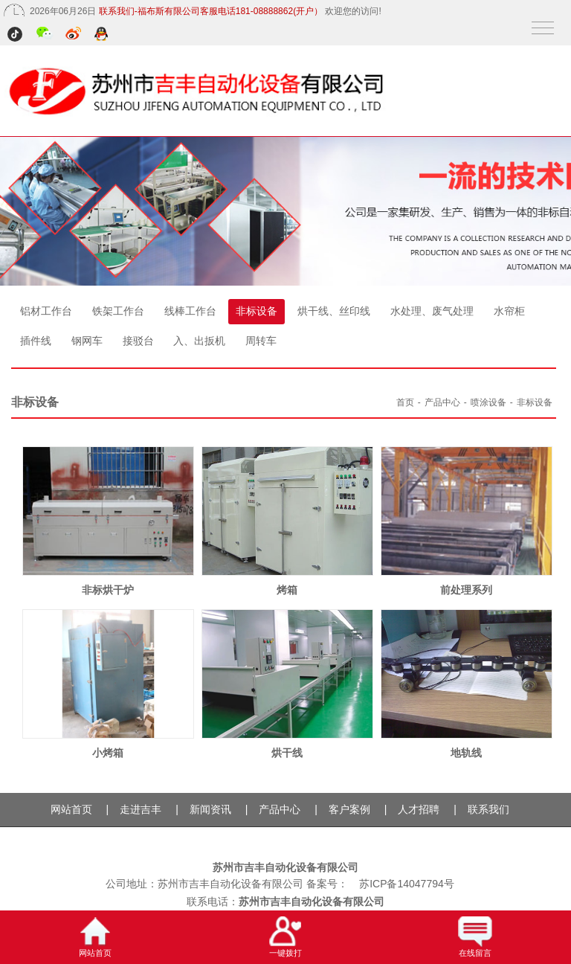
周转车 (261, 341)
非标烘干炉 (108, 590)
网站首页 (71, 809)
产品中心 (442, 402)
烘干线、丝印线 (333, 311)
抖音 (16, 35)
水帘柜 (509, 311)
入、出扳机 (199, 341)
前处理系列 (466, 590)
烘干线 (287, 753)
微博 (74, 35)
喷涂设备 (488, 402)
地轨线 (466, 753)
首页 (405, 402)
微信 (45, 35)
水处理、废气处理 (432, 311)
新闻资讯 (210, 809)
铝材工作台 (46, 311)
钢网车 (87, 341)
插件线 (35, 341)
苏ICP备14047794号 (406, 884)
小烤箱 (107, 753)
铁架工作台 (118, 311)
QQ (102, 35)
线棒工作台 (190, 311)
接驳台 (138, 341)
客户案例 (349, 809)
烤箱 (287, 590)
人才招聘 (418, 809)
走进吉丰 (140, 809)
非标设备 (256, 311)
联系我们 (488, 809)
